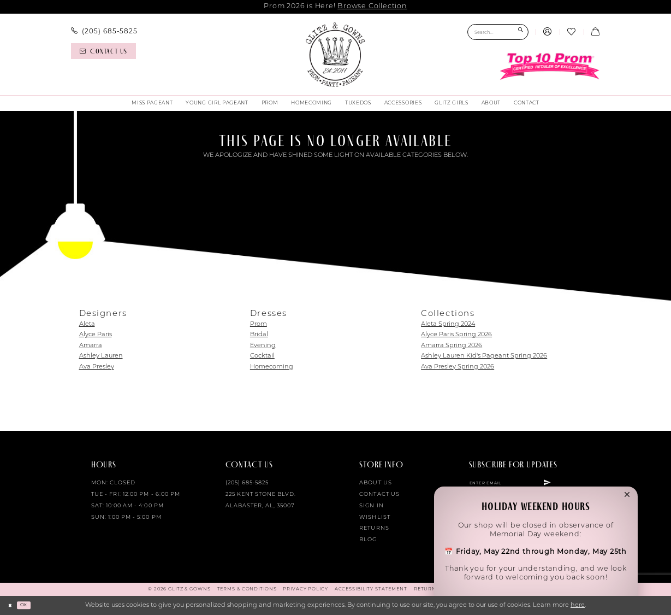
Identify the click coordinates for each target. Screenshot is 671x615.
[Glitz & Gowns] (335, 54)
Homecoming (271, 367)
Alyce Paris (95, 335)
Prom (258, 324)
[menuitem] (104, 31)
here (578, 605)
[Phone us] (104, 31)
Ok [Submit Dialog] (30, 605)
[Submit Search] (520, 32)
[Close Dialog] (12, 605)
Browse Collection (372, 6)
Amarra (90, 346)
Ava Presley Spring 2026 (457, 367)
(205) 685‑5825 (247, 483)
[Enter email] (525, 485)
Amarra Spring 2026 (451, 346)
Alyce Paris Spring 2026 (456, 335)
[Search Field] (498, 32)
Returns (374, 528)
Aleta (87, 324)
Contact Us (379, 494)
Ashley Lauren (101, 356)
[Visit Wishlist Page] (572, 32)
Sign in (371, 505)
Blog (368, 539)
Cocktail (262, 356)
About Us (375, 483)
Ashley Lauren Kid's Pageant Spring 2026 (484, 356)
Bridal (259, 335)
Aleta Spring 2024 (448, 324)
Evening (263, 346)
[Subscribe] (577, 485)
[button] (548, 32)
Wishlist (374, 517)
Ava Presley (96, 367)
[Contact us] (103, 51)
